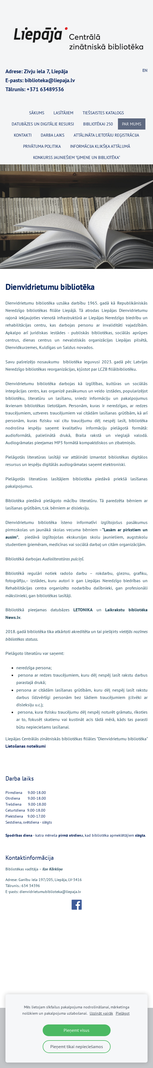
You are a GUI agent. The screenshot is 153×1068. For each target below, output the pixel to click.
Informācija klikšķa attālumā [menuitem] (100, 146)
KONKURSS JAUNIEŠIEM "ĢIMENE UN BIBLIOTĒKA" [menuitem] (76, 157)
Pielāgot (123, 1013)
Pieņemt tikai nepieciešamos (76, 1046)
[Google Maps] (76, 952)
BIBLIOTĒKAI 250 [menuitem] (98, 124)
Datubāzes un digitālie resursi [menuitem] (43, 124)
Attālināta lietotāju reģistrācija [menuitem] (106, 135)
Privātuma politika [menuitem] (42, 146)
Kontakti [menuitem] (23, 135)
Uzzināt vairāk (101, 1013)
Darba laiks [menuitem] (52, 135)
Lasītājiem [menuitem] (63, 112)
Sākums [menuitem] (36, 112)
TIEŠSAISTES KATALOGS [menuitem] (103, 112)
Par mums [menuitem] (131, 124)
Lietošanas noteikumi (25, 746)
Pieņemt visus (76, 1030)
